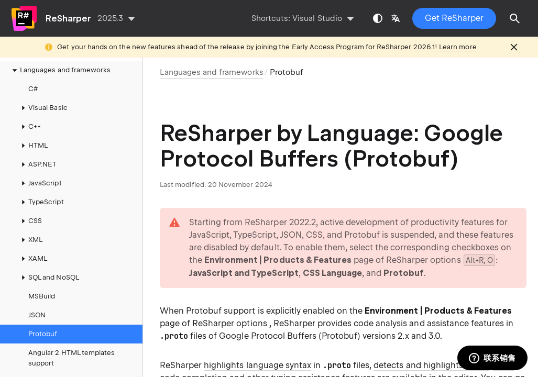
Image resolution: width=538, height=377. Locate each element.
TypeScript (41, 202)
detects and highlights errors (431, 365)
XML (30, 240)
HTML (33, 145)
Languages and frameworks (60, 70)
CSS (30, 221)
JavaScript (40, 183)
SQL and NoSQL (48, 277)
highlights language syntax (257, 365)
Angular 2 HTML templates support (71, 358)
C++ (29, 126)
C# (33, 89)
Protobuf (42, 334)
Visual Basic (43, 108)
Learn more (458, 47)
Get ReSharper (454, 18)
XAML (32, 258)
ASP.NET (37, 164)
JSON (37, 315)
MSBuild (41, 296)
